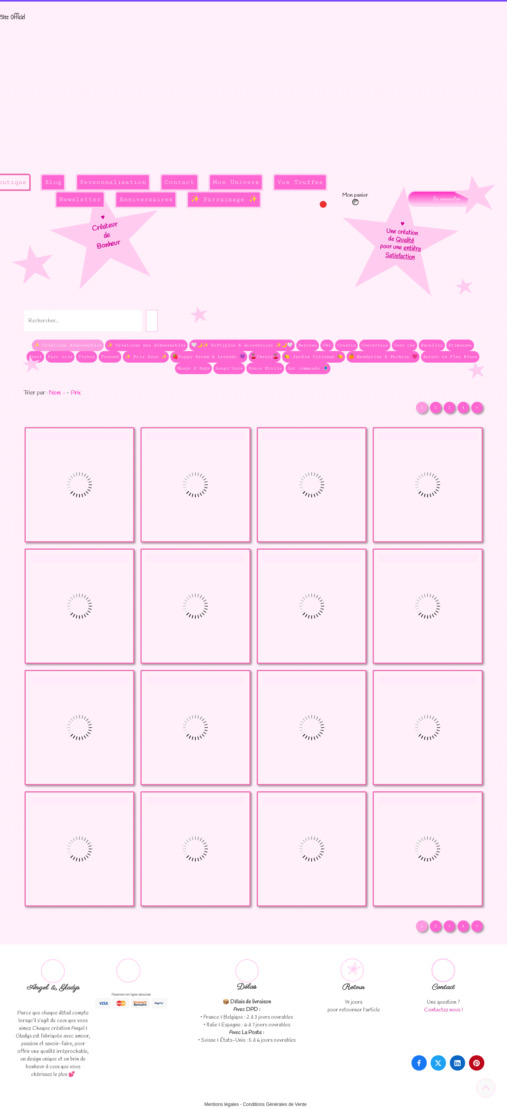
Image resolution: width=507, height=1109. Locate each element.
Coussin (346, 345)
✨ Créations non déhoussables (146, 345)
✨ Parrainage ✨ (224, 199)
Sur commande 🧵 (308, 368)
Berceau (307, 345)
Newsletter (80, 199)
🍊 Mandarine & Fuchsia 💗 (383, 356)
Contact (179, 182)
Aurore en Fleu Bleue (450, 356)
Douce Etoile (265, 368)
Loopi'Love (229, 368)
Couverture (374, 345)
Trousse (110, 356)
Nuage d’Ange (193, 368)
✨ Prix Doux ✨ (146, 356)
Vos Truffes (300, 182)
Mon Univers (236, 182)
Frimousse (460, 345)
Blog (53, 182)
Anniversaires (146, 199)
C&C (327, 345)
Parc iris (60, 356)
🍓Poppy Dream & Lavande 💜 (208, 356)
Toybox (86, 356)
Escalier (432, 345)
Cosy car (404, 345)
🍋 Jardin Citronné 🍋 (313, 356)
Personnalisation (113, 182)
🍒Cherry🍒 (265, 356)
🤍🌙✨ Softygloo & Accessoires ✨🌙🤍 (242, 345)
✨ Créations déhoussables (68, 345)
